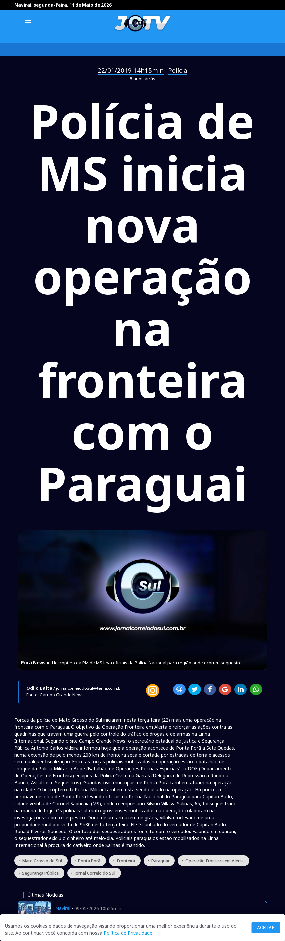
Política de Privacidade (128, 933)
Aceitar (266, 927)
